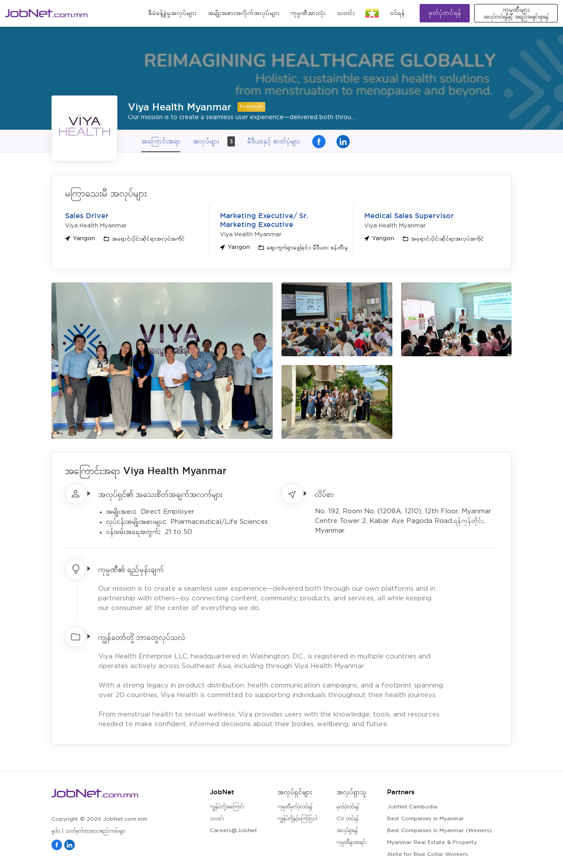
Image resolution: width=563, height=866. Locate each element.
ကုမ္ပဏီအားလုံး (307, 13)
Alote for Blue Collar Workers (427, 854)
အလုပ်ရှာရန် (347, 830)
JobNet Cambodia (412, 806)
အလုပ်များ (214, 141)
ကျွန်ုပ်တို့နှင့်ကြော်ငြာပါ (297, 818)
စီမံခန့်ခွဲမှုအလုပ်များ (172, 13)
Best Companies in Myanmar (425, 818)
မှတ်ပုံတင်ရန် (444, 13)
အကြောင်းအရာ (160, 141)
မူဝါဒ (55, 831)
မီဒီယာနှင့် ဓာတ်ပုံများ (273, 141)
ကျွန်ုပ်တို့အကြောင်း (227, 806)
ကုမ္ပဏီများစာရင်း (351, 842)
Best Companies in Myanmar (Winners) (439, 830)
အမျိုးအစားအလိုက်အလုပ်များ (243, 13)
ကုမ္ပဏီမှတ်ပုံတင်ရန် (295, 806)
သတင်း (346, 13)
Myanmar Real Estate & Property (432, 842)
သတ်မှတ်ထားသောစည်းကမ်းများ (96, 831)
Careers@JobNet (233, 830)
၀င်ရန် (397, 13)
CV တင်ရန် (347, 818)
